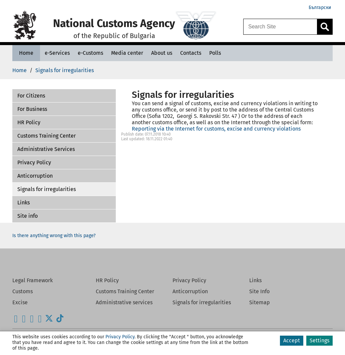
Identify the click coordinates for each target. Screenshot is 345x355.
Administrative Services (46, 149)
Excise (20, 302)
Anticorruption (35, 176)
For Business (32, 109)
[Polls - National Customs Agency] (215, 53)
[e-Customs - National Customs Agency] (90, 53)
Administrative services (124, 302)
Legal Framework (32, 280)
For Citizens (31, 96)
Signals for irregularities (46, 189)
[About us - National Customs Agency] (162, 53)
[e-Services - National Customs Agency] (57, 53)
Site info (27, 216)
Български (320, 7)
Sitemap (259, 302)
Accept (291, 340)
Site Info (259, 291)
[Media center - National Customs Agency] (127, 53)
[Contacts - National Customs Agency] (191, 53)
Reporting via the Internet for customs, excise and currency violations (216, 129)
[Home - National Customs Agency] (26, 53)
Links (23, 202)
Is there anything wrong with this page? (53, 235)
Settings (319, 340)
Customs (22, 291)
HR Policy (28, 122)
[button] (64, 96)
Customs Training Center (46, 136)
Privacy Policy (34, 162)
